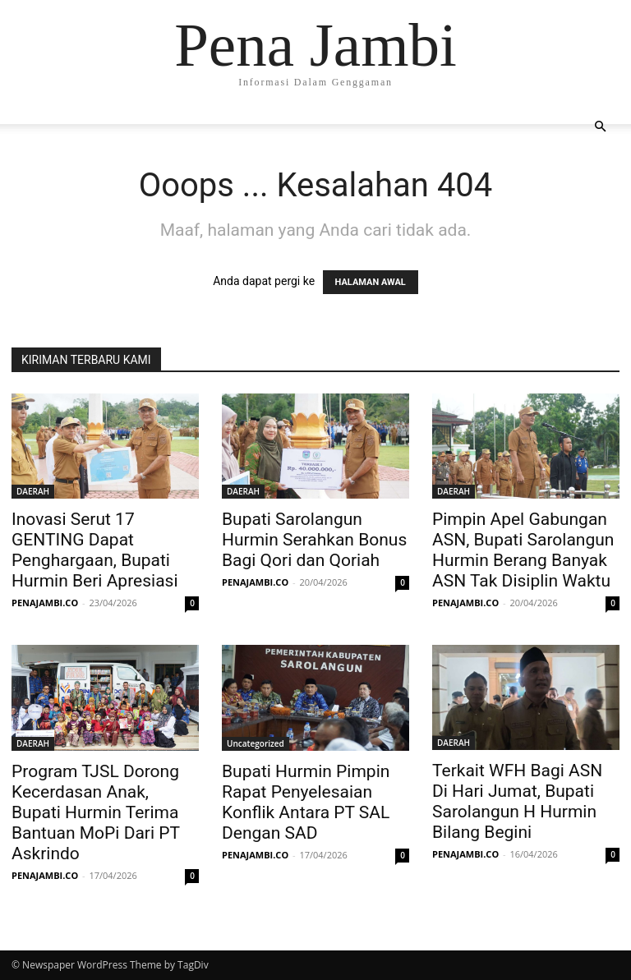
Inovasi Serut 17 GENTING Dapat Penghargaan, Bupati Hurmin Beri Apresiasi (97, 550)
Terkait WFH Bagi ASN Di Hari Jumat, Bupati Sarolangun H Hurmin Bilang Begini (517, 801)
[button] (599, 127)
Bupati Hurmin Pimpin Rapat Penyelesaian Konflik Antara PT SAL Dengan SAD (305, 802)
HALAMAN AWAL (370, 282)
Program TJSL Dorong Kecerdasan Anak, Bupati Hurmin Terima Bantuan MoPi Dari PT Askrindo (96, 812)
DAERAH (32, 491)
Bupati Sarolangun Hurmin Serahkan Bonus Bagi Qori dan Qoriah (314, 539)
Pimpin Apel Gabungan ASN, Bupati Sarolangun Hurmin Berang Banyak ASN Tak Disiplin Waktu (523, 550)
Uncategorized (255, 743)
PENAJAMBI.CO (45, 602)
